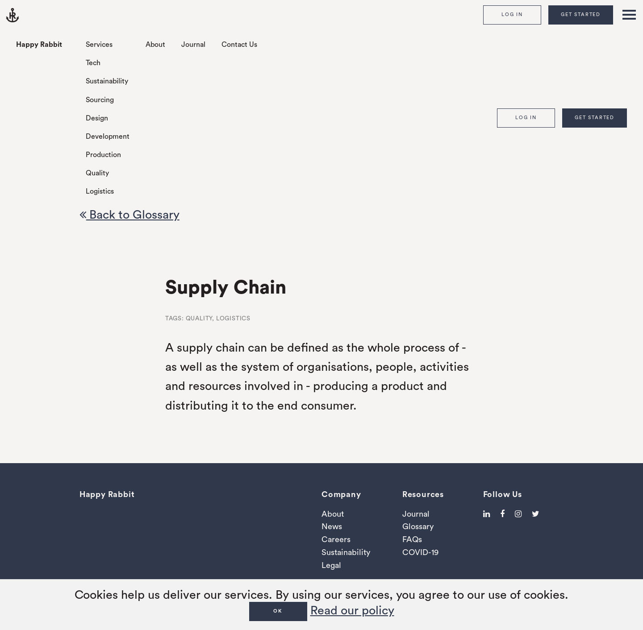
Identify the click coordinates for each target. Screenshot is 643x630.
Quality (97, 173)
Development (107, 136)
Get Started (581, 14)
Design (97, 118)
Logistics (100, 191)
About (155, 44)
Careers (336, 539)
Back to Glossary (129, 215)
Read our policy (352, 611)
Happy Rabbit (39, 44)
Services (99, 44)
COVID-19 (420, 552)
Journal (193, 44)
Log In (512, 14)
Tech (93, 62)
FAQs (412, 539)
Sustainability (107, 81)
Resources (423, 494)
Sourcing (100, 100)
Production (103, 154)
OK (278, 611)
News (332, 526)
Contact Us (239, 44)
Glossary (418, 526)
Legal (331, 565)
